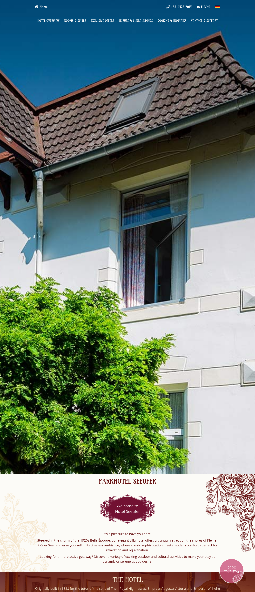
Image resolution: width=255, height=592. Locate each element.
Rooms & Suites (75, 21)
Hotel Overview (48, 21)
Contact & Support (204, 21)
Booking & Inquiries (172, 21)
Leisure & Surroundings (136, 21)
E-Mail (205, 7)
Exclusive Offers (102, 21)
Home (41, 7)
